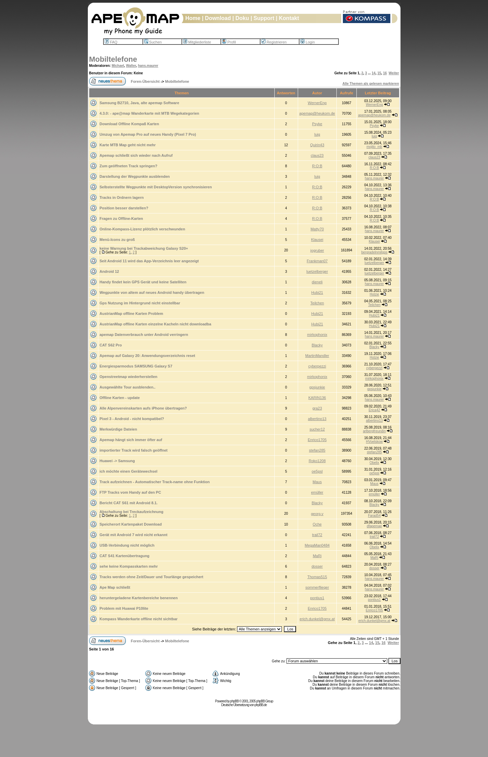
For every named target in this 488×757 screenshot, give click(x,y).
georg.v (317, 514)
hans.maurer (148, 66)
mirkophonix (317, 335)
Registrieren (274, 42)
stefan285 (317, 450)
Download (218, 18)
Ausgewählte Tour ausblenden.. (128, 387)
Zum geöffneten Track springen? (129, 166)
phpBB (234, 701)
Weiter (394, 73)
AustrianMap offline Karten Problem (131, 313)
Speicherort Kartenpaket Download (131, 524)
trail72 (317, 535)
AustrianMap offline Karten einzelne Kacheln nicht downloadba (155, 324)
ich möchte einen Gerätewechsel (129, 471)
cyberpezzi (317, 366)
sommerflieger (317, 587)
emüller (317, 492)
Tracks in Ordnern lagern (122, 197)
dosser (317, 566)
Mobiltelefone (113, 59)
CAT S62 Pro (111, 345)
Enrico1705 (317, 440)
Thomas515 (317, 577)
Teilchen (317, 303)
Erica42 (374, 410)
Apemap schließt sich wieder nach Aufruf (136, 155)
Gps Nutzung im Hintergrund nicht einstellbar (140, 303)
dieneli (317, 282)
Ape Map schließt (115, 587)
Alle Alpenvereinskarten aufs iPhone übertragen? (143, 408)
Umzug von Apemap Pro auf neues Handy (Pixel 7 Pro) (148, 134)
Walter (131, 66)
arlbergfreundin (374, 431)
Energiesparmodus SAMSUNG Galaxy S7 (136, 366)
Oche (317, 524)
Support (264, 18)
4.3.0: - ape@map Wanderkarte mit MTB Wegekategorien (149, 113)
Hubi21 (317, 292)
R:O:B (317, 166)
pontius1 (317, 598)
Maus (317, 482)
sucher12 (317, 429)
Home (193, 18)
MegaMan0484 (317, 545)
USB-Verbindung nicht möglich (127, 545)
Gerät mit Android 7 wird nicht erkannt (134, 535)
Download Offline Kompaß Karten (129, 124)
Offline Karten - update (120, 398)
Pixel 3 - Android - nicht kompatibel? (132, 419)
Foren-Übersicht (145, 81)
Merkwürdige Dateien (118, 429)
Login (307, 42)
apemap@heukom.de (317, 113)
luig (317, 134)
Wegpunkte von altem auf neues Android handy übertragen (152, 292)
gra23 (317, 408)
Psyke (317, 124)
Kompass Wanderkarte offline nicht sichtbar (139, 619)
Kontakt (289, 18)
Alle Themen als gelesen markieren (371, 84)
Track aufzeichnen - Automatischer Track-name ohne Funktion (155, 482)
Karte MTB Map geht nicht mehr (128, 145)
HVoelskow (374, 441)
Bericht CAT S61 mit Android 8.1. (129, 503)
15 (379, 73)
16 (385, 73)
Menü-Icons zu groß (117, 240)
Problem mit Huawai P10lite (124, 608)
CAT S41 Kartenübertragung (125, 556)
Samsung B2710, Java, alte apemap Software (139, 103)
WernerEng (317, 103)
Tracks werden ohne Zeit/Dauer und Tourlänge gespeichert (151, 577)
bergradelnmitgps (374, 252)
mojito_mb (374, 147)
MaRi (317, 556)
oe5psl (317, 471)
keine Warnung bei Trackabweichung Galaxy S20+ (144, 248)
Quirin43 (317, 145)
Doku (242, 18)
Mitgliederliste (197, 42)
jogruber (317, 250)
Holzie (374, 294)
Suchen (153, 42)
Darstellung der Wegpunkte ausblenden (135, 176)
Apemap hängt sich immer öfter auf (131, 440)
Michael (118, 66)
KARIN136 (317, 398)
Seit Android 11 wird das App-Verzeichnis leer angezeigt (149, 261)
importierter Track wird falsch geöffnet (134, 450)
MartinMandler (317, 356)
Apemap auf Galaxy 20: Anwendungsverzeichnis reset (147, 356)
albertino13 (317, 419)
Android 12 (109, 271)
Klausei (317, 240)
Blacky (317, 345)
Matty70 (317, 229)
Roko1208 (317, 461)
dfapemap (374, 526)
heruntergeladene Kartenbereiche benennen (139, 598)
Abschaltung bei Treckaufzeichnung (131, 512)
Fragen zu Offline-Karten (121, 218)
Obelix (374, 463)
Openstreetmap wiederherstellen (129, 377)
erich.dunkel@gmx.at (317, 619)
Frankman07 (317, 261)
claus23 (317, 155)
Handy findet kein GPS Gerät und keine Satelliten (143, 282)
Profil (229, 42)
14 (373, 73)
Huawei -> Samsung (117, 461)
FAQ (111, 42)
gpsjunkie (317, 387)
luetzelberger (374, 263)
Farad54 (374, 515)
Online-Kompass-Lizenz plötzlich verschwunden (142, 229)
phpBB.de (261, 705)
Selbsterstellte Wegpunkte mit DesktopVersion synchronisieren (156, 187)
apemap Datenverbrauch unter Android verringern (144, 335)
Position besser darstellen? (124, 208)
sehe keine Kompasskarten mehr (129, 566)
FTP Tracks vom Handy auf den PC (130, 492)
